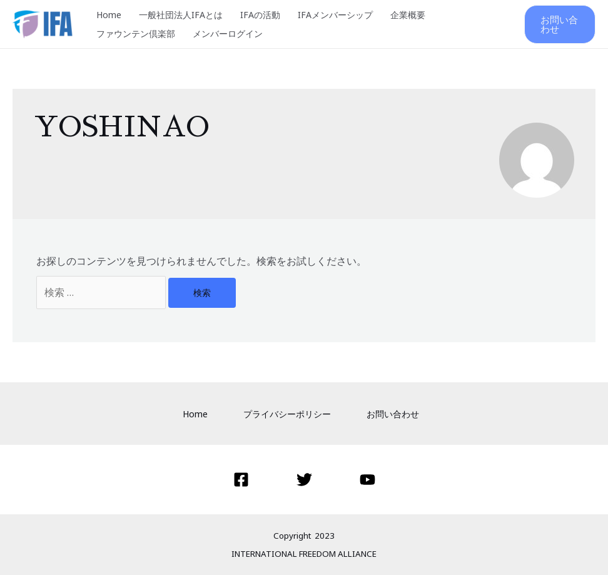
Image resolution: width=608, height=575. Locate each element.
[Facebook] (241, 480)
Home (108, 15)
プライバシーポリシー (287, 414)
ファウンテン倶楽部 (135, 33)
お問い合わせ (393, 414)
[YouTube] (367, 480)
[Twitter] (304, 480)
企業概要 (407, 15)
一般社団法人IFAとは (181, 15)
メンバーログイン (228, 33)
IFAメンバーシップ (335, 15)
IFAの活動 (260, 15)
